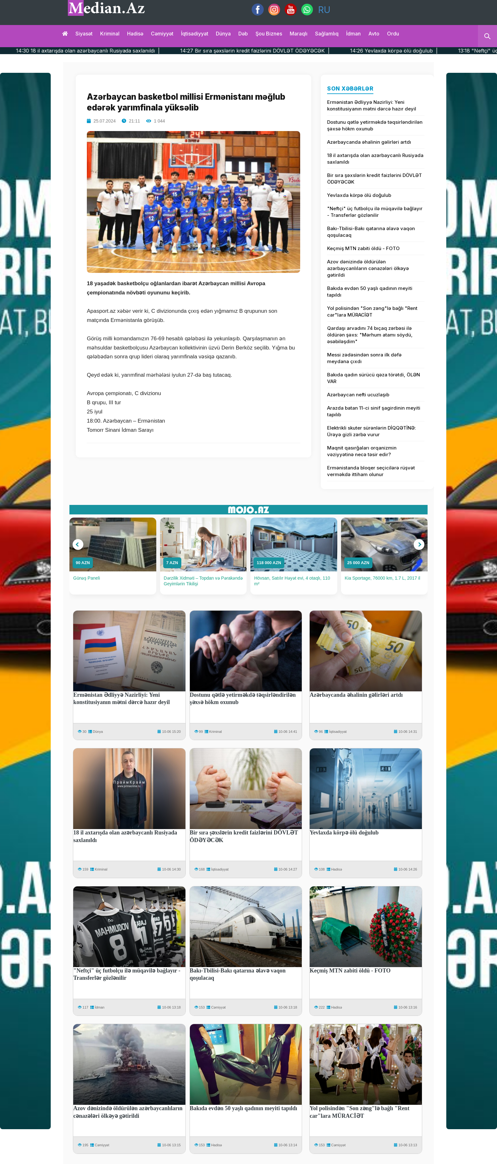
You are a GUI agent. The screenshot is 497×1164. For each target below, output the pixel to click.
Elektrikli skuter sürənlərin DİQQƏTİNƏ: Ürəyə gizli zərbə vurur (371, 431)
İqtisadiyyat (194, 33)
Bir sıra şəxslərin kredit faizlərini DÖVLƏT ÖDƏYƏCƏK (374, 178)
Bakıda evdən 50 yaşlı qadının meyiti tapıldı (369, 291)
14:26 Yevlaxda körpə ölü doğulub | (426, 50)
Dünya (223, 33)
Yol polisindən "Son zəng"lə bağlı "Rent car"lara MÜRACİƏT (372, 311)
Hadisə (135, 33)
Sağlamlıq (327, 33)
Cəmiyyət (162, 33)
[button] (78, 544)
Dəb (243, 33)
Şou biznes (268, 33)
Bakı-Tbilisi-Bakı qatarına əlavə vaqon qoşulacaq (371, 231)
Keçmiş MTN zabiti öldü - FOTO (363, 248)
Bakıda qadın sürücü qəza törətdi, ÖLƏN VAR (373, 378)
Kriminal (109, 33)
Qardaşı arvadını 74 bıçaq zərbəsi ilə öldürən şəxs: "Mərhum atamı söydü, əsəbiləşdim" (370, 334)
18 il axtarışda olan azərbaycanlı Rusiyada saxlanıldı (375, 158)
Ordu (393, 33)
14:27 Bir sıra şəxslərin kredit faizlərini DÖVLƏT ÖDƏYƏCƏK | (287, 50)
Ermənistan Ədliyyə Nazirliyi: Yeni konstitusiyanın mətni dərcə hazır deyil (371, 105)
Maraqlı (298, 33)
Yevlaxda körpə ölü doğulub (359, 195)
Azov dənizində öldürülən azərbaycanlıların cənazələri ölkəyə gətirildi (368, 268)
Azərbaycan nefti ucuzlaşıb (358, 395)
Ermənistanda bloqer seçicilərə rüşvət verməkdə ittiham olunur (371, 471)
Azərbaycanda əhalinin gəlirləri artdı (369, 142)
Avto (373, 33)
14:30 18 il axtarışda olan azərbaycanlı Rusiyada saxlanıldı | (120, 50)
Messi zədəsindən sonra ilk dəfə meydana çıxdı (364, 358)
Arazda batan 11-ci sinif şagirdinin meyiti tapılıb (373, 411)
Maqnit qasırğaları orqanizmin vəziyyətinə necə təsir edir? (362, 451)
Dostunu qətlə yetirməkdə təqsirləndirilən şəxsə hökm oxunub (375, 125)
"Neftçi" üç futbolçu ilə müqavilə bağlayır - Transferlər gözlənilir (375, 211)
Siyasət (84, 33)
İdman (353, 33)
